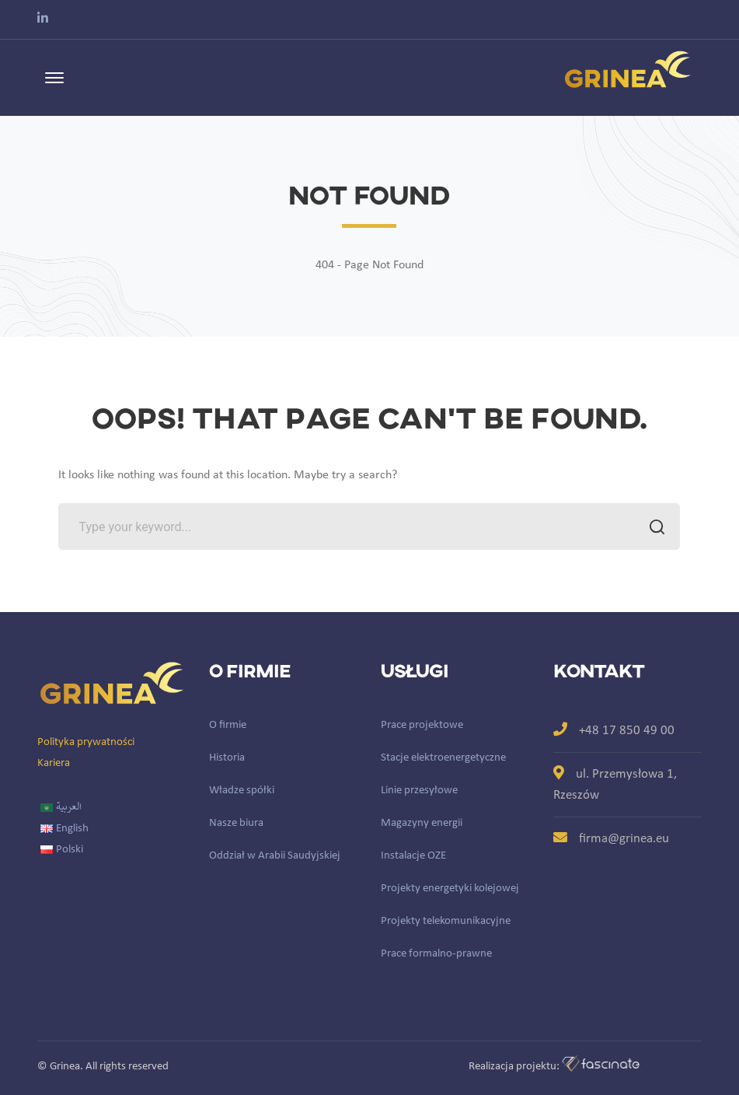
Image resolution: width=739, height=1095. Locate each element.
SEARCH (652, 528)
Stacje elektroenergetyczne (443, 758)
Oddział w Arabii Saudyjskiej (274, 856)
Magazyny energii (421, 823)
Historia (227, 758)
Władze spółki (241, 790)
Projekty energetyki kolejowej (450, 888)
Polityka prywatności (85, 742)
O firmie (227, 725)
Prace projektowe (422, 725)
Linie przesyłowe (419, 790)
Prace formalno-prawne (436, 954)
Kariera (53, 763)
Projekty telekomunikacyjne (446, 921)
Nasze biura (236, 823)
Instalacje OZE (413, 856)
